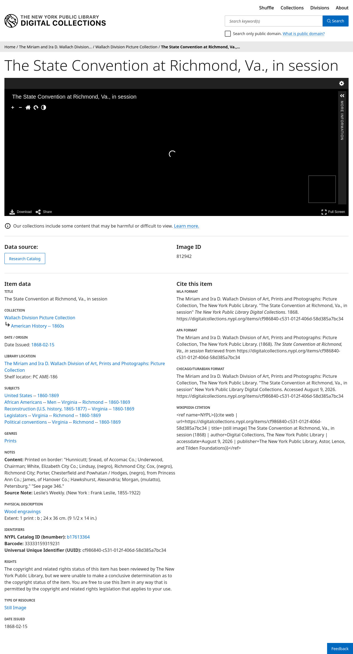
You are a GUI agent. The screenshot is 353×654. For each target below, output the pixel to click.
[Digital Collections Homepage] (55, 21)
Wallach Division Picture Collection (39, 318)
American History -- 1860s (37, 326)
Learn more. (186, 226)
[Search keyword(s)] (274, 21)
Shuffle (266, 8)
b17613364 (78, 537)
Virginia (69, 402)
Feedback (340, 648)
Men (51, 402)
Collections (292, 8)
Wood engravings (22, 511)
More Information (342, 103)
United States (18, 395)
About (342, 8)
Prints (10, 441)
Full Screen (333, 212)
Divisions (319, 8)
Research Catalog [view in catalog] (25, 258)
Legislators (15, 415)
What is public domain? (304, 33)
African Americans (23, 402)
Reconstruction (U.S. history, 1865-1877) (45, 409)
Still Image (15, 608)
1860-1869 (48, 395)
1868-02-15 (43, 345)
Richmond (92, 402)
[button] (342, 96)
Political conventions (25, 422)
